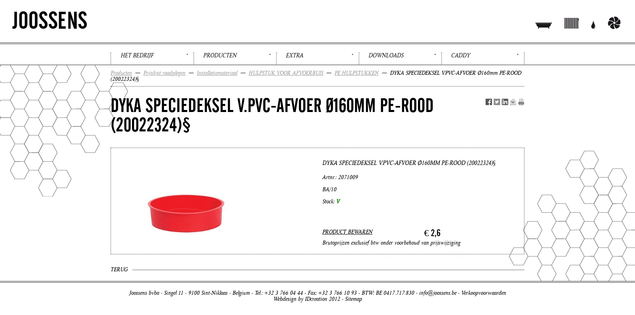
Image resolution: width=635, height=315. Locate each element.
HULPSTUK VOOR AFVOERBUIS (286, 73)
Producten (220, 55)
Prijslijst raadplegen (164, 73)
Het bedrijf (137, 55)
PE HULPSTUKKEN (357, 73)
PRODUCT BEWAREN (347, 232)
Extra (294, 55)
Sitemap (353, 299)
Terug (119, 269)
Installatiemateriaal (217, 73)
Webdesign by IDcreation (300, 299)
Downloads (386, 55)
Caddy (460, 55)
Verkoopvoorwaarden (483, 293)
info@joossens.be (437, 293)
